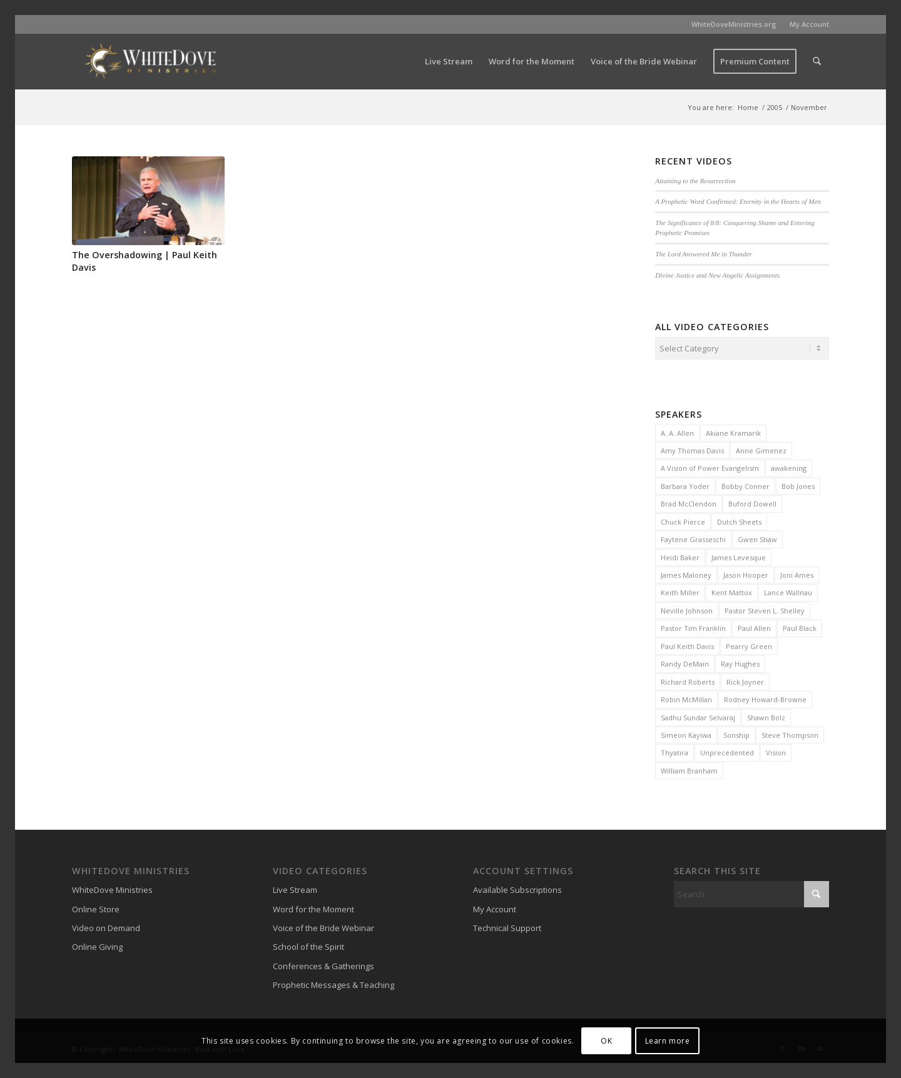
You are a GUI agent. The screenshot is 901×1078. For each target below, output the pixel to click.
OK (606, 1040)
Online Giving (97, 944)
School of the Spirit (308, 944)
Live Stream (295, 888)
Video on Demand (106, 926)
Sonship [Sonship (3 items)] (736, 733)
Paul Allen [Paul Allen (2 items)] (754, 626)
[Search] (817, 61)
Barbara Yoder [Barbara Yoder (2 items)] (685, 484)
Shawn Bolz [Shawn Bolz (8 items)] (766, 715)
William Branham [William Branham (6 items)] (689, 768)
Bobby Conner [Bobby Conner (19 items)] (745, 484)
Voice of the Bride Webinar (323, 926)
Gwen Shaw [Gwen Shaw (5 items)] (757, 537)
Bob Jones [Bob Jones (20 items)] (798, 484)
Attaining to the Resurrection (695, 180)
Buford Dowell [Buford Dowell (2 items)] (752, 501)
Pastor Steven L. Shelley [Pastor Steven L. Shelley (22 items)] (765, 608)
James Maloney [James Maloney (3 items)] (686, 573)
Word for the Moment (313, 907)
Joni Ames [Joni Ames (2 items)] (796, 573)
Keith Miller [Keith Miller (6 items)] (680, 590)
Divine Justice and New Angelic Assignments (717, 275)
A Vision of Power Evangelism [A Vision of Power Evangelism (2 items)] (710, 466)
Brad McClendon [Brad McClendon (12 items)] (688, 501)
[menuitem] (734, 24)
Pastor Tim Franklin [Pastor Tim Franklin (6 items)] (693, 626)
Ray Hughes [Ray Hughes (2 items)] (740, 662)
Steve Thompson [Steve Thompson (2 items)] (789, 733)
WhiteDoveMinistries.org (733, 24)
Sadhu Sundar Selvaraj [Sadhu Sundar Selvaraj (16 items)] (698, 715)
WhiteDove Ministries (112, 888)
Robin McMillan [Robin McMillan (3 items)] (686, 697)
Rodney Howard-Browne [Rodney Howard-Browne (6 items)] (765, 697)
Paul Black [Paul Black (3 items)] (800, 626)
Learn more (667, 1040)
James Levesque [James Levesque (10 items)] (738, 555)
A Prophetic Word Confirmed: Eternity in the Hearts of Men (738, 201)
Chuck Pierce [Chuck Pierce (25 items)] (683, 520)
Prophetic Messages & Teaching (333, 983)
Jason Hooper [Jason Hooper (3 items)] (745, 573)
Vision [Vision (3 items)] (776, 750)
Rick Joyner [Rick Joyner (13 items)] (745, 680)
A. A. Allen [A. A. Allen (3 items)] (677, 431)
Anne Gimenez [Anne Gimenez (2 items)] (761, 448)
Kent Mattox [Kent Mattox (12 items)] (731, 590)
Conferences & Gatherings (323, 964)
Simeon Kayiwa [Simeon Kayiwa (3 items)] (686, 733)
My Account (809, 24)
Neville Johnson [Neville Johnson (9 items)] (687, 608)
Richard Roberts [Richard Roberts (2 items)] (688, 680)
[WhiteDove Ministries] (150, 61)
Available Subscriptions (517, 888)
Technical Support (507, 926)
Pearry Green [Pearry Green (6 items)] (749, 644)
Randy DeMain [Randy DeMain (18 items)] (685, 662)
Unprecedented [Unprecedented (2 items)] (727, 750)
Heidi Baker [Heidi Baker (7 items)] (680, 555)
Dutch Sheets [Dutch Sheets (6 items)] (739, 520)
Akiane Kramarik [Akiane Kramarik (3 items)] (733, 431)
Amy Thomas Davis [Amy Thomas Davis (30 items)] (692, 448)
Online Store (96, 907)
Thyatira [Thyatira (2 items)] (674, 750)
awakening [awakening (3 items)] (789, 466)
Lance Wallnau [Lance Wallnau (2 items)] (788, 590)
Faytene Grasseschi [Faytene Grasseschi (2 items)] (693, 537)
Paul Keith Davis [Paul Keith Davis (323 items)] (687, 644)
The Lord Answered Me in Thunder (703, 254)
